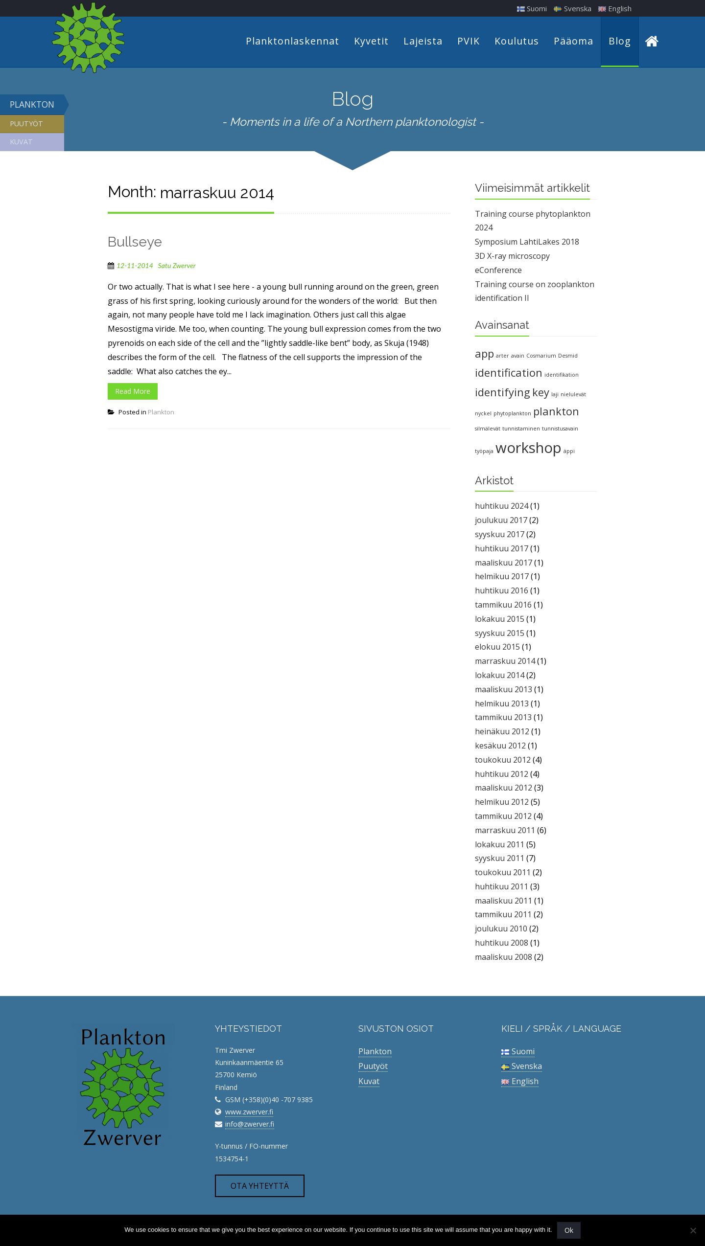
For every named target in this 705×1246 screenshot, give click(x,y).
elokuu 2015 (497, 648)
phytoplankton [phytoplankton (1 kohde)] (512, 414)
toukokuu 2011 (503, 873)
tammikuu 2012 (503, 817)
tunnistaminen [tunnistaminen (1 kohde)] (521, 430)
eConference (498, 271)
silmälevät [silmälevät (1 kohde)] (487, 430)
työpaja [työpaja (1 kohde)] (484, 452)
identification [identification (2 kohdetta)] (508, 374)
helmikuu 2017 (502, 577)
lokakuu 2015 (499, 620)
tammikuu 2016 (503, 606)
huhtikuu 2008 (501, 944)
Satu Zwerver (177, 267)
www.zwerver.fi (249, 1113)
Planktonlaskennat (292, 41)
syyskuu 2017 (499, 535)
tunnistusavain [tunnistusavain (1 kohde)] (560, 430)
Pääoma (573, 41)
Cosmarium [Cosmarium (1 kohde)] (541, 357)
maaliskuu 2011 (503, 902)
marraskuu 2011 (505, 831)
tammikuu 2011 (503, 915)
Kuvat (21, 143)
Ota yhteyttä (260, 1187)
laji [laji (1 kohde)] (555, 395)
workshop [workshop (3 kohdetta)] (528, 449)
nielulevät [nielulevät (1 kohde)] (573, 395)
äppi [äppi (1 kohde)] (569, 452)
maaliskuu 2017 (503, 564)
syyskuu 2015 (499, 634)
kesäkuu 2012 (500, 747)
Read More (132, 392)
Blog (620, 41)
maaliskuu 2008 (503, 958)
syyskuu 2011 (499, 859)
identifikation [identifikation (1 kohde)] (561, 376)
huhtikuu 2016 (501, 592)
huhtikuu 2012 (501, 775)
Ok (568, 1230)
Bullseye (135, 243)
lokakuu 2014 (499, 676)
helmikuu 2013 (502, 704)
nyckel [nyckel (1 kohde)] (483, 414)
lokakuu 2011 (499, 845)
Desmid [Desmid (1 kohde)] (568, 357)
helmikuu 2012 (502, 803)
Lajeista (423, 41)
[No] (693, 1230)
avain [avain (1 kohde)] (517, 357)
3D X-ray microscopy (512, 257)
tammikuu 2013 (503, 718)
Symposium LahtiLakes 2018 (527, 243)
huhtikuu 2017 (501, 549)
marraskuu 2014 (505, 662)
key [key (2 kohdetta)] (540, 393)
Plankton (32, 106)
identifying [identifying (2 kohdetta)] (502, 393)
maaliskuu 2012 (503, 789)
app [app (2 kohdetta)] (484, 355)
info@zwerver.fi (249, 1125)
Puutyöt (26, 125)
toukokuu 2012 (503, 761)
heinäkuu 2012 (502, 732)
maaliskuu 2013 (503, 690)
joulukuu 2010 (501, 930)
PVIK (468, 41)
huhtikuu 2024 (501, 507)
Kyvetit (371, 41)
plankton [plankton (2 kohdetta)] (556, 413)
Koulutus (516, 41)
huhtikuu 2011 (501, 888)
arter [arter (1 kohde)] (502, 357)
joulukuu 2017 (501, 521)
